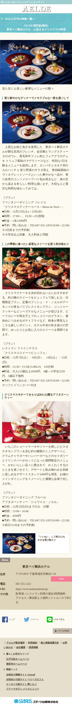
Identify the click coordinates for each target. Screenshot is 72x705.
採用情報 (33, 647)
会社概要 (20, 647)
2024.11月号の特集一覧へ (20, 18)
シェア (8, 619)
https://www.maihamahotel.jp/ (32, 589)
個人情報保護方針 (50, 642)
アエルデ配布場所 (15, 642)
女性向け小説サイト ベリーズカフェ (25, 679)
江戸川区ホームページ (17, 659)
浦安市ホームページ (16, 664)
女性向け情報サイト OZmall (20, 674)
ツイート (31, 619)
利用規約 (32, 642)
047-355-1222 (23, 583)
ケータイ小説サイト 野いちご (21, 684)
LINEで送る (56, 619)
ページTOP (63, 631)
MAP (61, 579)
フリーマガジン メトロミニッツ (22, 689)
